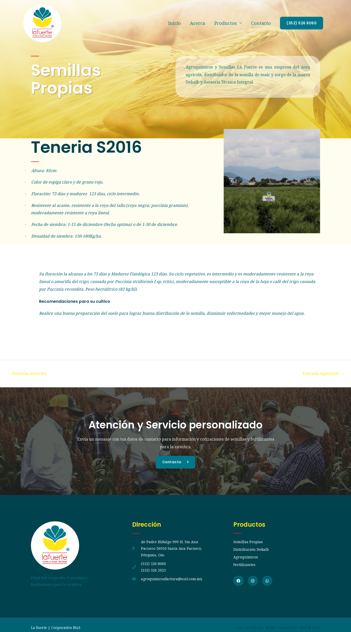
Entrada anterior (27, 373)
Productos (225, 23)
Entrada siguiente (322, 373)
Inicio (174, 23)
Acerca (197, 23)
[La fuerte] (42, 22)
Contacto (261, 23)
